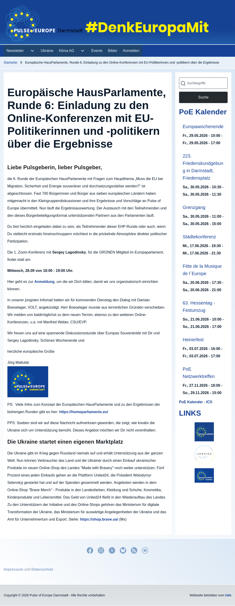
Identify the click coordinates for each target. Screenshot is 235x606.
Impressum (13, 569)
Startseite (10, 62)
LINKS (190, 413)
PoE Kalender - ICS (195, 402)
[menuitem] (15, 51)
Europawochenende (203, 126)
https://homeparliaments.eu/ (83, 412)
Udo (228, 595)
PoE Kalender (203, 112)
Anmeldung (44, 282)
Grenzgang (194, 207)
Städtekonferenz (199, 236)
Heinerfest (193, 339)
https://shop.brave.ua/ (99, 519)
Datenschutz (42, 569)
